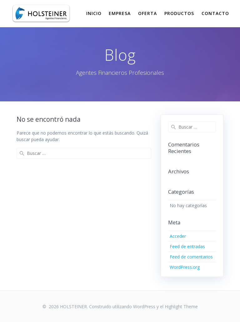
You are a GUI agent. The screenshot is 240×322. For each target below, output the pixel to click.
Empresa (120, 13)
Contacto (215, 13)
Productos (179, 13)
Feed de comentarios (191, 257)
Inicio (94, 13)
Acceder (178, 236)
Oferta (147, 13)
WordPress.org (185, 267)
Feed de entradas (187, 246)
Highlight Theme (181, 306)
